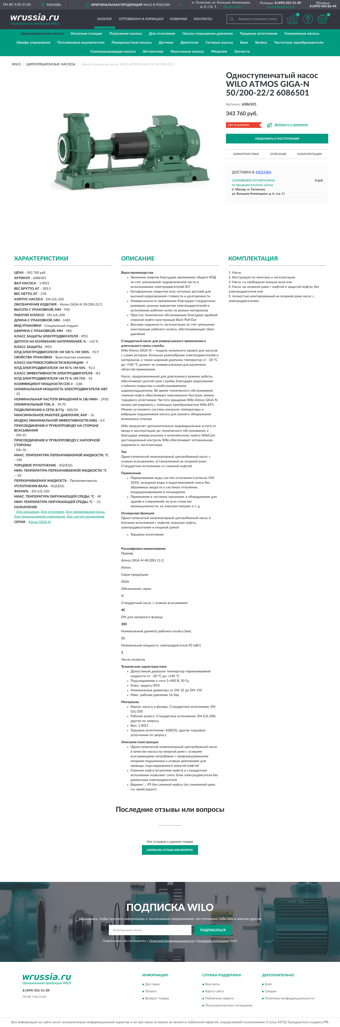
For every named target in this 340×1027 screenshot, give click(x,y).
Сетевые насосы (219, 42)
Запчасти (242, 51)
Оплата (151, 991)
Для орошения (27, 512)
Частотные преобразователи (298, 42)
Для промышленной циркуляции (39, 516)
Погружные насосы (125, 33)
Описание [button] (278, 154)
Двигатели (189, 42)
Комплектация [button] (310, 154)
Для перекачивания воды (85, 512)
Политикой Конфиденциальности (171, 940)
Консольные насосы (187, 51)
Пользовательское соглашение (228, 1005)
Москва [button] (263, 172)
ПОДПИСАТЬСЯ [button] (213, 930)
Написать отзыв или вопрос (170, 850)
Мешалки (219, 51)
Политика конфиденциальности (289, 998)
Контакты (203, 19)
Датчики (166, 42)
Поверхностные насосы (132, 42)
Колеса (261, 42)
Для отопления (162, 33)
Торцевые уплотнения (258, 33)
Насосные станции (86, 33)
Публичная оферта (219, 998)
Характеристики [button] (246, 154)
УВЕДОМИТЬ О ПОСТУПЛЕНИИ (277, 138)
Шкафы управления (33, 42)
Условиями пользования (213, 940)
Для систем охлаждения (85, 516)
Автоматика (153, 51)
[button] (280, 6)
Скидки (270, 991)
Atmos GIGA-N (39, 522)
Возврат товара (157, 998)
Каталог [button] (104, 19)
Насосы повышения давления (207, 33)
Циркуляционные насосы (42, 33)
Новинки (178, 19)
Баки (244, 42)
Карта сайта (214, 991)
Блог (268, 984)
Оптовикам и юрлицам (141, 19)
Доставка (152, 984)
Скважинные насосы (302, 33)
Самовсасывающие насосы (113, 51)
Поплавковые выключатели (81, 42)
